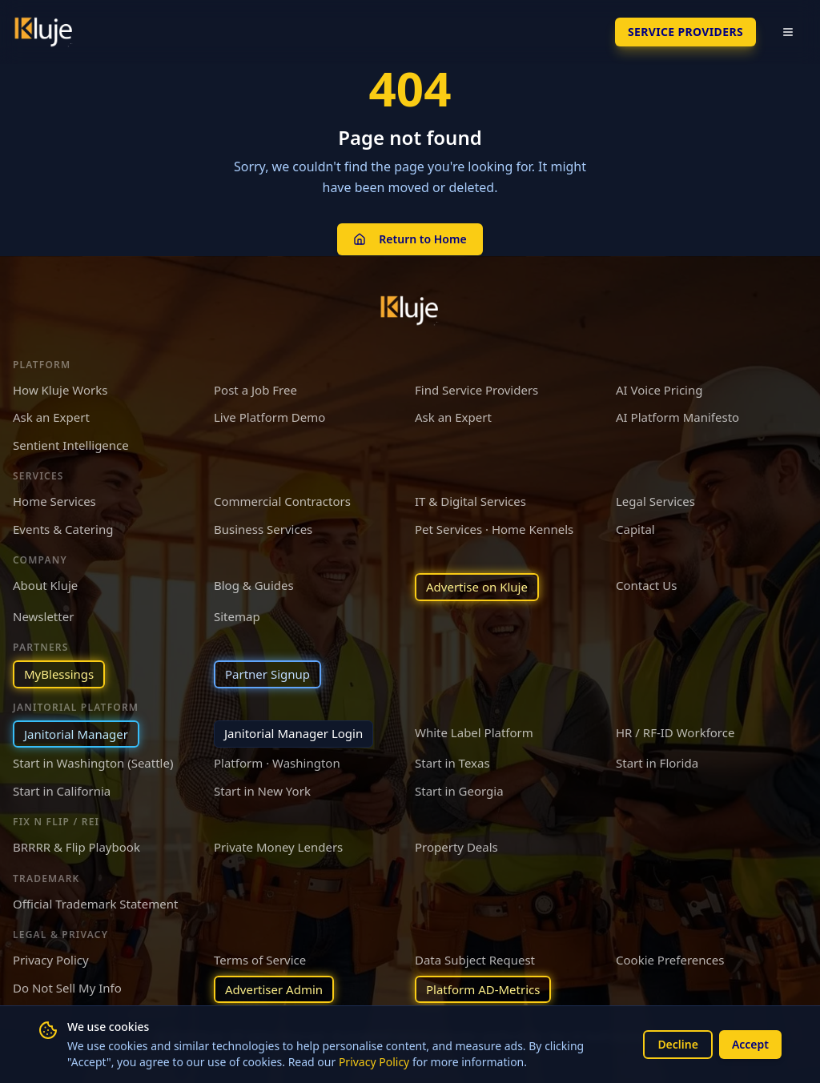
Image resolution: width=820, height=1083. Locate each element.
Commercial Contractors (282, 501)
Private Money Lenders (278, 847)
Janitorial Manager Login (293, 733)
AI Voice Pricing (659, 390)
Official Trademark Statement (95, 904)
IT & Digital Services (470, 501)
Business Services (263, 529)
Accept (750, 1044)
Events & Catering (63, 529)
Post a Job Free (255, 390)
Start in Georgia (459, 791)
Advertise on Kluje (477, 587)
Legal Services (655, 501)
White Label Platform (474, 732)
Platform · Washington (277, 763)
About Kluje (45, 585)
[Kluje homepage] (410, 311)
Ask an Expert (51, 417)
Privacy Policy (374, 1061)
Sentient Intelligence (71, 445)
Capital (635, 529)
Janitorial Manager (76, 734)
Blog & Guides (254, 585)
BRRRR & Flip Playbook (76, 847)
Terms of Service (260, 960)
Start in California (62, 791)
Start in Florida (657, 763)
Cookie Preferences (670, 960)
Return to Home (409, 239)
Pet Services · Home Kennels (494, 529)
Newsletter (43, 616)
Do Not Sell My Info (67, 988)
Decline (677, 1044)
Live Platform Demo (269, 417)
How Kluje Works (60, 390)
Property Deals (456, 847)
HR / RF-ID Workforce (675, 732)
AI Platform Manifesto (677, 417)
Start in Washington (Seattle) (93, 763)
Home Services (54, 501)
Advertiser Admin (274, 989)
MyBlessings (59, 674)
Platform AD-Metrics (483, 989)
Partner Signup (267, 674)
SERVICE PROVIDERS (685, 31)
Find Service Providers (476, 390)
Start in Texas (452, 763)
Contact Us (646, 585)
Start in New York (262, 791)
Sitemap (237, 616)
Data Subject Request (475, 960)
